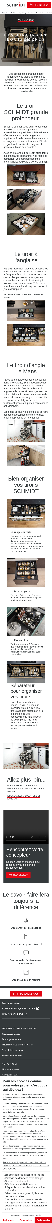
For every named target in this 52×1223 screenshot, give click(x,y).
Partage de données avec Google (24, 1178)
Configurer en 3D (10, 1074)
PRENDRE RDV (20, 874)
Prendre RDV (41, 5)
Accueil (4, 13)
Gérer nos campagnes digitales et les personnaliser (24, 1195)
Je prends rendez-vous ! (26, 993)
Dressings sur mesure (11, 1039)
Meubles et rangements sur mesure (18, 1044)
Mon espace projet (10, 1069)
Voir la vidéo (26, 20)
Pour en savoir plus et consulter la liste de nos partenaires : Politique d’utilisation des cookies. (26, 1165)
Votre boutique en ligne (18, 1008)
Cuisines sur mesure (11, 1034)
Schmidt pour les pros (12, 1055)
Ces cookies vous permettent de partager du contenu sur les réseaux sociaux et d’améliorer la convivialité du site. (26, 1204)
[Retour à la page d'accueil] (16, 5)
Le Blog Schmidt (12, 1014)
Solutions (31, 13)
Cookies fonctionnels (17, 1181)
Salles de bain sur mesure (13, 1050)
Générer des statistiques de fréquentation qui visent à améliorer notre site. (25, 1187)
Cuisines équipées (17, 13)
